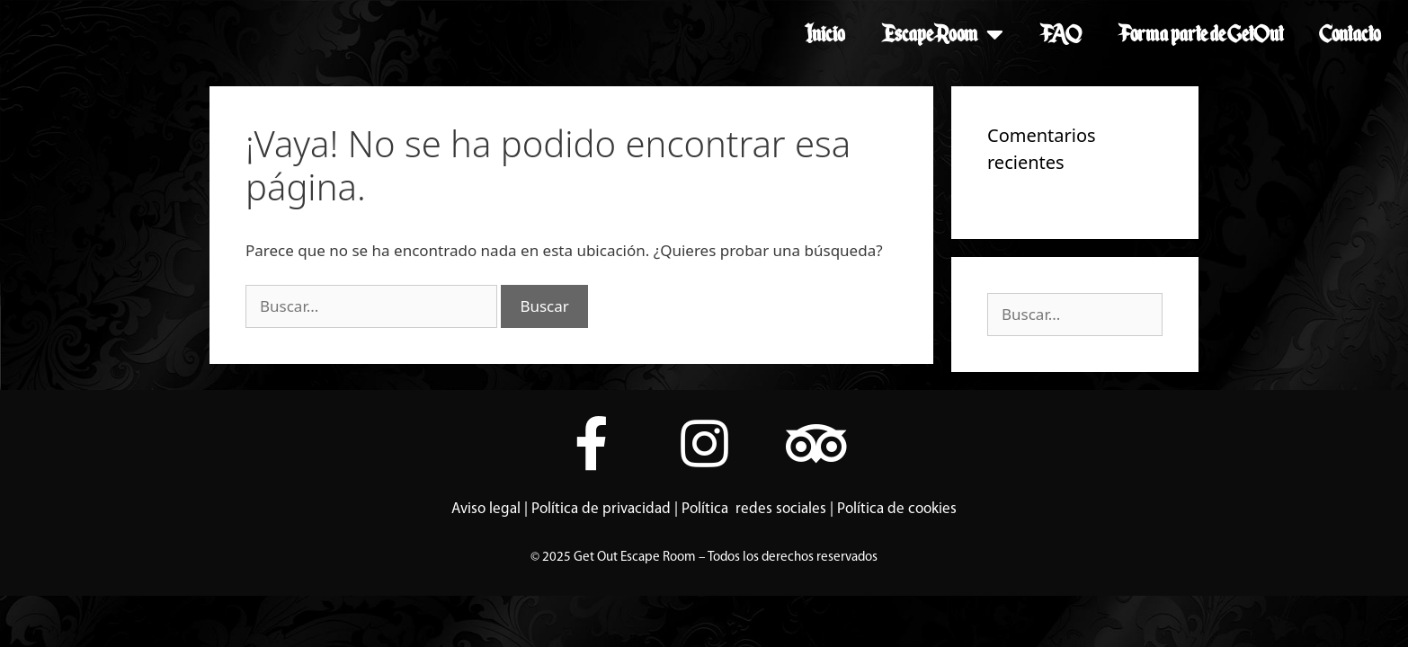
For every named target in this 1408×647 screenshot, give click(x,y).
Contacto (1350, 33)
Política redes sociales (754, 509)
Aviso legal (486, 509)
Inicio (825, 33)
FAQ (1060, 33)
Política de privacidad (601, 509)
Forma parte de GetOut (1200, 33)
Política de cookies (897, 509)
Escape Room (942, 34)
